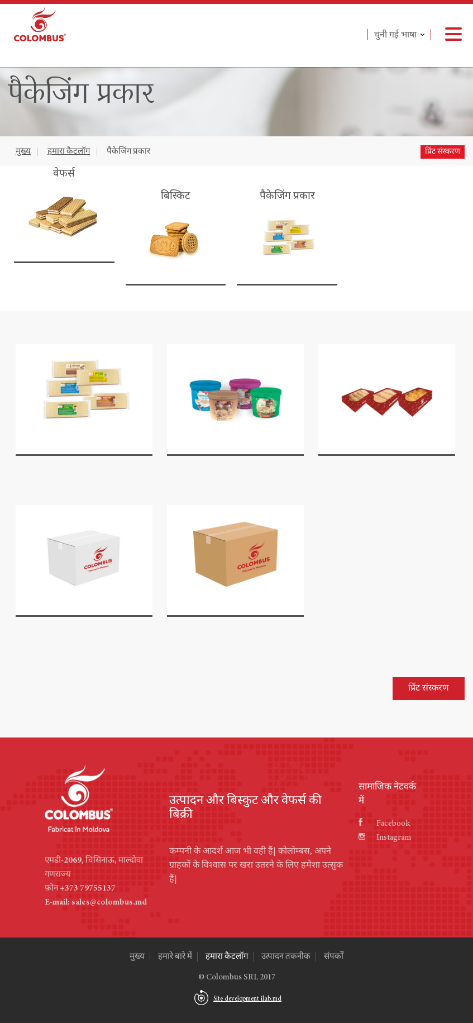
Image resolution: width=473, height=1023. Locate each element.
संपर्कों (333, 957)
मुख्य (23, 151)
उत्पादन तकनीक (285, 957)
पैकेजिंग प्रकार (128, 151)
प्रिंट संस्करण (442, 152)
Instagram (385, 838)
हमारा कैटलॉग (68, 151)
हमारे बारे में (175, 957)
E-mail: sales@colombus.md (96, 902)
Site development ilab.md (247, 999)
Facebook (384, 824)
